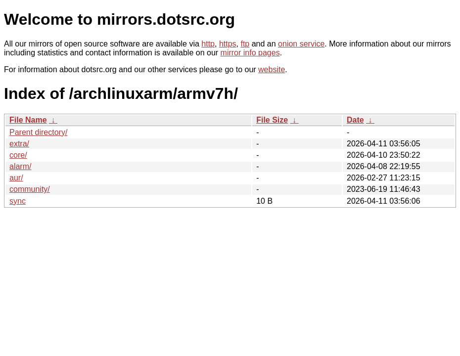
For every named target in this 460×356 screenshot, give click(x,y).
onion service (301, 44)
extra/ (19, 143)
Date (355, 120)
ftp (244, 44)
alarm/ (20, 166)
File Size (272, 120)
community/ (29, 189)
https (227, 44)
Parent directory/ (38, 132)
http (208, 44)
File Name (28, 120)
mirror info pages (250, 52)
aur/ (16, 178)
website (271, 69)
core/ (18, 155)
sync (17, 201)
